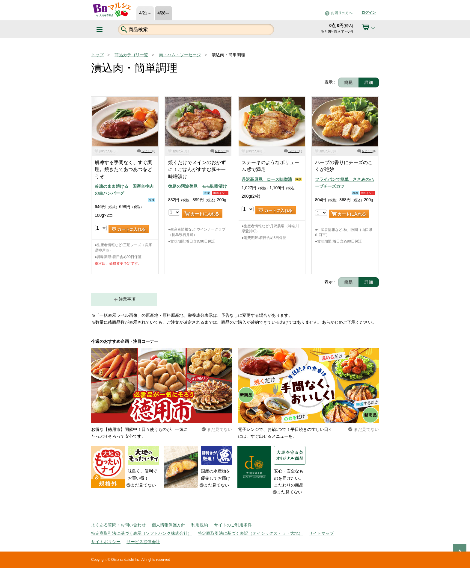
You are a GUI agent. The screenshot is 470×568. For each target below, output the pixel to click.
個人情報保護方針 (168, 524)
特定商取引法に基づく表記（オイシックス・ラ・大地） (250, 533)
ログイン (368, 12)
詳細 (368, 82)
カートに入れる (131, 229)
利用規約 (199, 524)
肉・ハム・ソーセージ (180, 54)
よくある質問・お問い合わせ (118, 524)
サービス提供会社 (143, 541)
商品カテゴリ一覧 (131, 54)
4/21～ (145, 13)
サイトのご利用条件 (233, 524)
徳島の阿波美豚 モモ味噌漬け (197, 186)
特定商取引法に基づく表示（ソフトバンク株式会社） (141, 533)
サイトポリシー (105, 541)
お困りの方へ (341, 13)
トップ (97, 54)
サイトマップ (321, 533)
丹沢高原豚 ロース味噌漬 (267, 179)
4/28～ (163, 13)
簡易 (348, 82)
